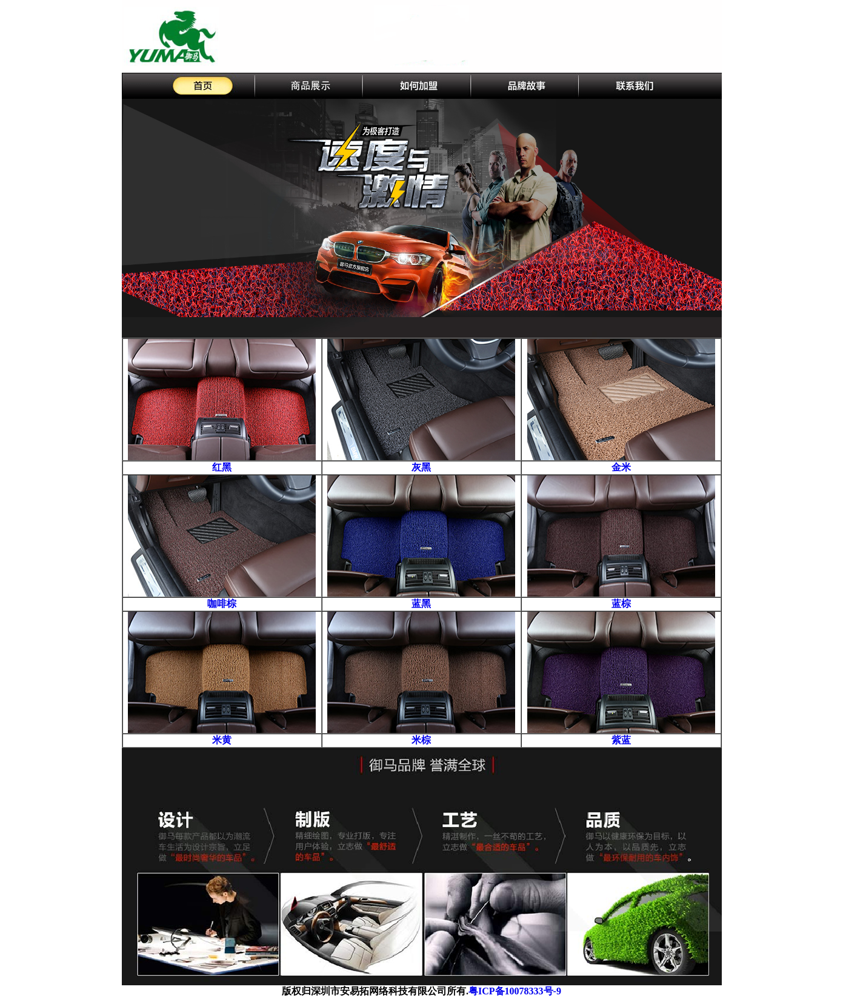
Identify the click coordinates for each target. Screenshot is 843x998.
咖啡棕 (221, 603)
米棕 (421, 740)
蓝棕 (621, 603)
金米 (621, 467)
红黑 (222, 467)
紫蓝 (621, 740)
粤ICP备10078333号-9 (514, 991)
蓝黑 (421, 603)
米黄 (222, 740)
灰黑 (421, 467)
